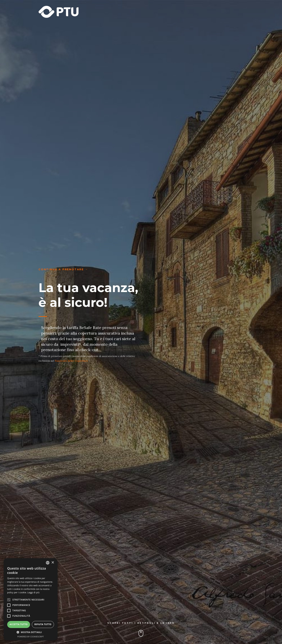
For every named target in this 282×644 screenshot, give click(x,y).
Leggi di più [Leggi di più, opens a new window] (34, 592)
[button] (30, 632)
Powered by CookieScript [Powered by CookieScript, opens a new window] (30, 636)
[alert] (31, 599)
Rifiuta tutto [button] (42, 624)
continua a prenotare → (63, 269)
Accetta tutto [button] (19, 624)
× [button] (52, 562)
